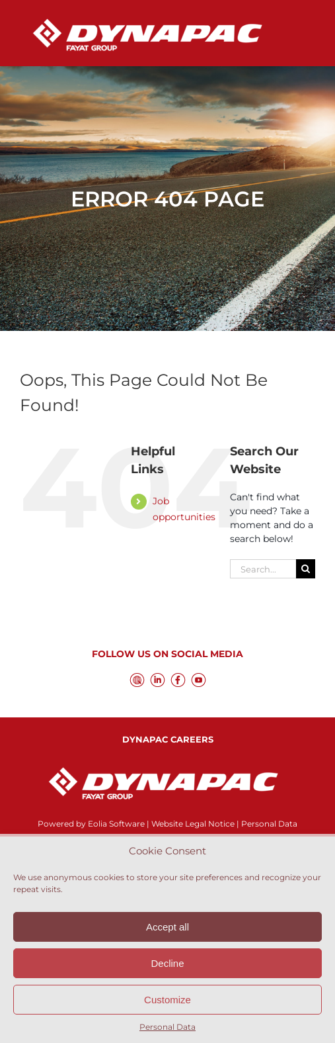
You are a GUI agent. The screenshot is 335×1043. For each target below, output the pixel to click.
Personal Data (167, 1027)
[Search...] (263, 568)
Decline (167, 963)
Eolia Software (116, 824)
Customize (167, 999)
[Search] (305, 568)
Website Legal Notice (193, 824)
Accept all (167, 926)
